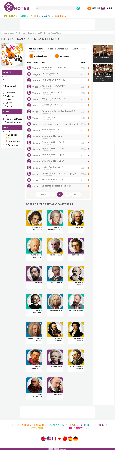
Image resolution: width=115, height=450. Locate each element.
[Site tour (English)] (43, 438)
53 (68, 194)
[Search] (78, 8)
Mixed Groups (8, 33)
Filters (40, 56)
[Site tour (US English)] (48, 438)
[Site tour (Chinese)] (64, 438)
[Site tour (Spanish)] (70, 438)
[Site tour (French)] (54, 438)
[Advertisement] (57, 24)
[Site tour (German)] (75, 438)
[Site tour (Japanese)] (59, 438)
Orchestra (20, 33)
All (6, 76)
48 (60, 194)
